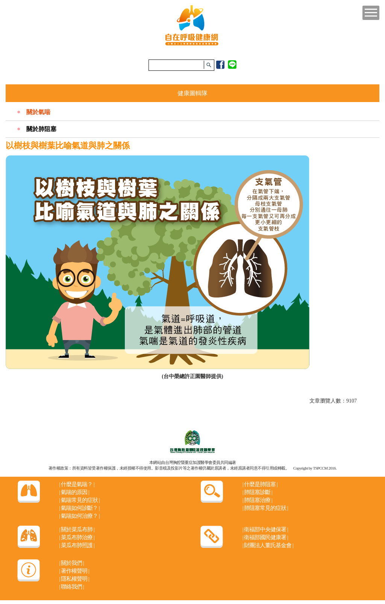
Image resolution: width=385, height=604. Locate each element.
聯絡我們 (71, 587)
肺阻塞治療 (257, 500)
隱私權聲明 (74, 579)
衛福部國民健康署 (265, 537)
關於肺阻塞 (41, 129)
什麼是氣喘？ (76, 484)
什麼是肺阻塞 (260, 484)
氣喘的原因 (74, 492)
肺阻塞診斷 (257, 492)
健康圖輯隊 (192, 93)
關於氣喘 (38, 112)
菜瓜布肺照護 (76, 545)
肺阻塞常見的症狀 (265, 508)
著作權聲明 (74, 571)
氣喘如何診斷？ (79, 508)
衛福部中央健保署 (265, 529)
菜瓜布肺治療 (76, 537)
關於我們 (71, 563)
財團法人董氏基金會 (268, 545)
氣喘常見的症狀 (79, 500)
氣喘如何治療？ (79, 516)
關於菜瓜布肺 (76, 529)
